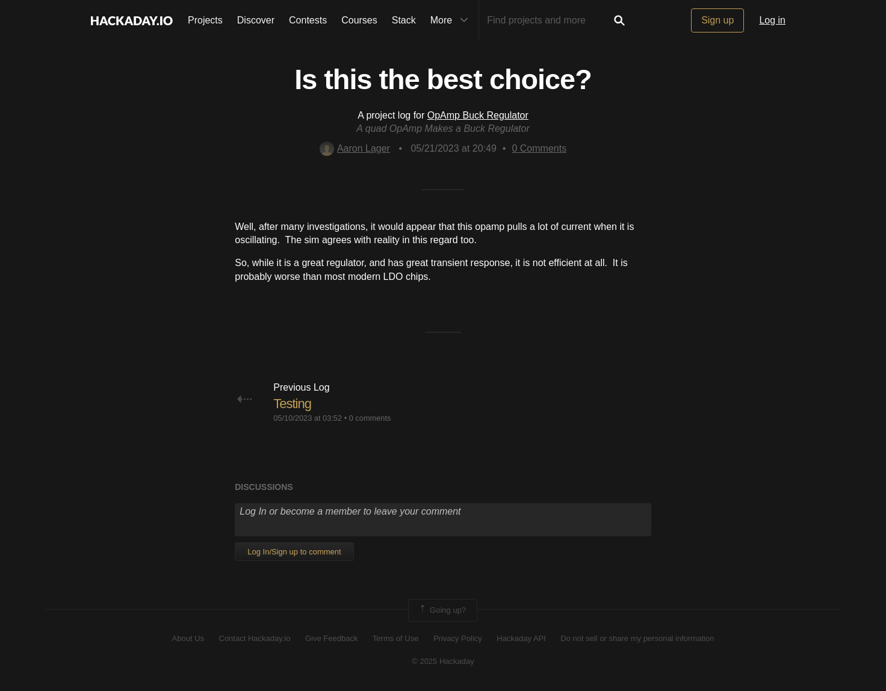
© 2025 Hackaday (443, 661)
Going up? (442, 610)
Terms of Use (396, 638)
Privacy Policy (457, 638)
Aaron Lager (355, 148)
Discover (255, 20)
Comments (539, 148)
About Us (188, 638)
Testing (292, 403)
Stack (404, 20)
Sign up (717, 20)
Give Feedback (331, 638)
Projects (205, 20)
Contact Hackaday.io (255, 638)
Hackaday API (521, 638)
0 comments (370, 418)
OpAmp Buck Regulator (477, 115)
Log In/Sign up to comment (294, 551)
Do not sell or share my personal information (637, 638)
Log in (772, 20)
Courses (359, 20)
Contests (308, 20)
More (452, 20)
